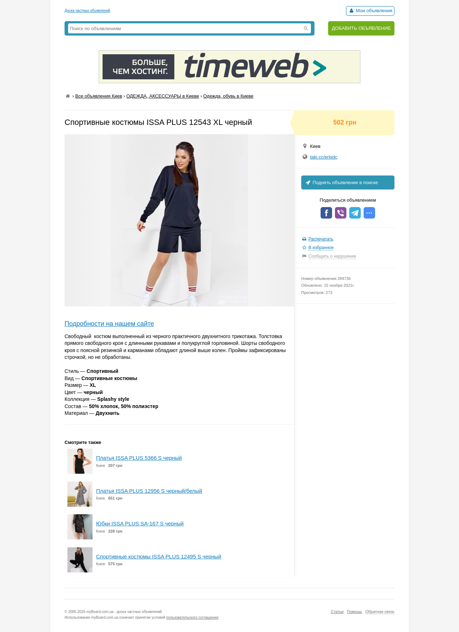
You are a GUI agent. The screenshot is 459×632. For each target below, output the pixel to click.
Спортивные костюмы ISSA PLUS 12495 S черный (158, 556)
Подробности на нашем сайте (109, 323)
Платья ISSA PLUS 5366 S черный (139, 458)
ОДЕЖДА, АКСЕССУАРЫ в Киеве (162, 96)
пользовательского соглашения (192, 617)
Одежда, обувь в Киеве (228, 96)
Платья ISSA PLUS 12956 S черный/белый (149, 491)
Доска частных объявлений (87, 11)
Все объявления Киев (98, 96)
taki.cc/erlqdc (323, 157)
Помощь (354, 611)
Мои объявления (370, 10)
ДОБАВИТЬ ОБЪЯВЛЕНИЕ (361, 28)
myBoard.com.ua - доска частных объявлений (124, 612)
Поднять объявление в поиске (341, 182)
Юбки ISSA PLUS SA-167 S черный (140, 523)
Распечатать (320, 239)
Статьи (337, 611)
